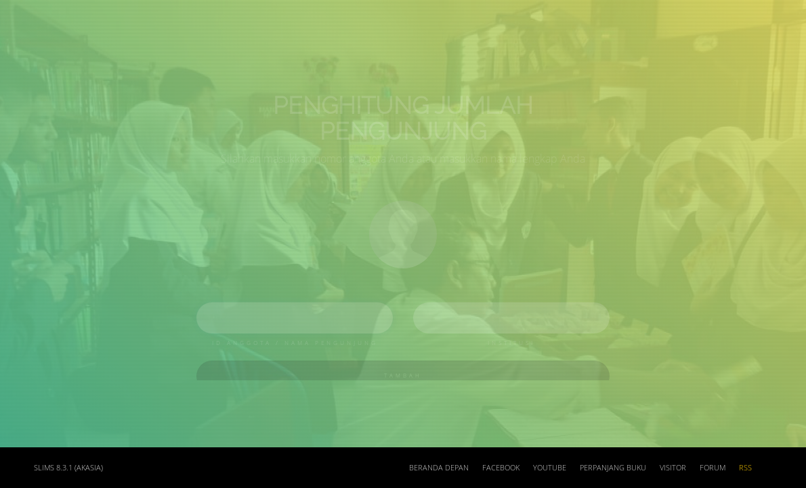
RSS (745, 467)
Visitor (673, 467)
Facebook (500, 467)
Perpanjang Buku (613, 467)
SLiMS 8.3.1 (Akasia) (68, 467)
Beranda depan (439, 467)
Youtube (549, 467)
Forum (712, 467)
